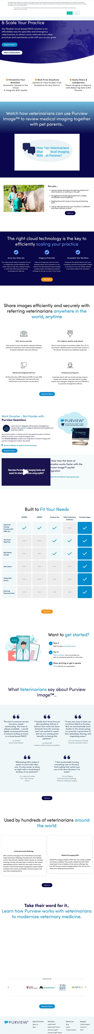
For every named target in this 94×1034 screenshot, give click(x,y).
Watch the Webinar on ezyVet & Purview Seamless (20, 445)
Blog (67, 1027)
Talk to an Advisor (59, 655)
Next (86, 990)
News (34, 1030)
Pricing (55, 666)
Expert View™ (52, 1027)
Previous (8, 990)
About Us (35, 1027)
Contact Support (85, 1027)
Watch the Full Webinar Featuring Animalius (64, 477)
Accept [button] (69, 13)
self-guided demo (70, 646)
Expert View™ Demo (54, 1030)
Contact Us (83, 1030)
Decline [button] (76, 13)
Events (68, 1030)
